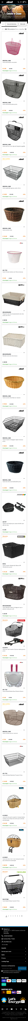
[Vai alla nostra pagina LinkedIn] (26, 1009)
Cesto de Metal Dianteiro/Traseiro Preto (12, 775)
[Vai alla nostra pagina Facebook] (7, 1009)
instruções (6, 933)
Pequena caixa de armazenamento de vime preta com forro (13, 314)
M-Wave (5, 815)
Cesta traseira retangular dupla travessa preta (13, 440)
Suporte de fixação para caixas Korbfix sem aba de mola (13, 524)
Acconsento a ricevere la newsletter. (12, 971)
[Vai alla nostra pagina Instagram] (2, 1009)
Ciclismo (9, 11)
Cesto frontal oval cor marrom (10, 733)
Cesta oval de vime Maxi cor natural (11, 398)
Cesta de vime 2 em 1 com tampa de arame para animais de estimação (13, 859)
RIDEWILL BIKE (7, 60)
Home (4, 11)
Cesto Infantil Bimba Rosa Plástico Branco (13, 691)
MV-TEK (5, 270)
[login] (26, 2)
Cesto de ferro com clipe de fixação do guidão (14, 146)
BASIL (4, 564)
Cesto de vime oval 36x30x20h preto (12, 481)
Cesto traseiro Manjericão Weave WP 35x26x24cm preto (12, 566)
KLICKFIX (5, 647)
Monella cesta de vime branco (10, 356)
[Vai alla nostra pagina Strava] (16, 1009)
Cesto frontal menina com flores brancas (13, 272)
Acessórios (14, 11)
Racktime (6, 899)
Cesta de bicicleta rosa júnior (10, 62)
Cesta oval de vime (7, 230)
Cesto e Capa (21, 11)
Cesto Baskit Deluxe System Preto (11, 901)
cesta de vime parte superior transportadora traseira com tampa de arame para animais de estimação (14, 818)
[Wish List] (21, 2)
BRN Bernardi (7, 312)
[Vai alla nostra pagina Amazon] (21, 1009)
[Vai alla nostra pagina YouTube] (12, 1009)
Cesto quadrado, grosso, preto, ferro (12, 188)
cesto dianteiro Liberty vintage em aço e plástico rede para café (12, 608)
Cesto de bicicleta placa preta (10, 104)
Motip (4, 522)
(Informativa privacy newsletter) (11, 972)
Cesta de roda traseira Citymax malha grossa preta (14, 650)
